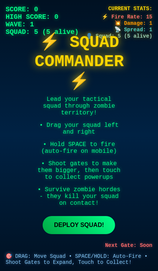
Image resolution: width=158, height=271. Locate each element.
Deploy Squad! (79, 225)
